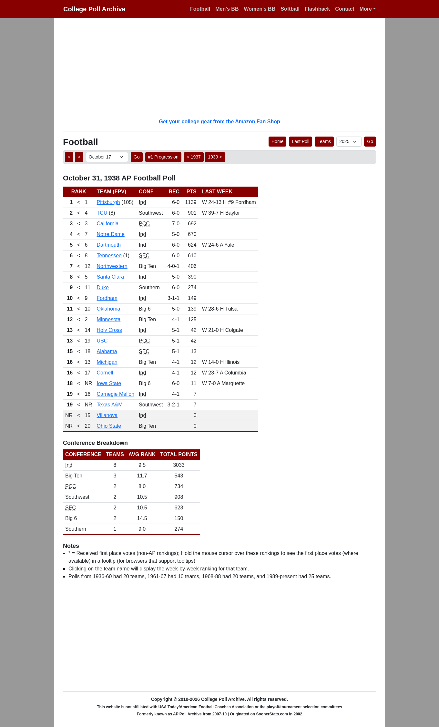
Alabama (107, 351)
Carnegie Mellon (116, 394)
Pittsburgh (108, 202)
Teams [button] (324, 141)
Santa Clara (110, 277)
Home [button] (277, 141)
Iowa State (109, 383)
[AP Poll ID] (349, 142)
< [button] (69, 156)
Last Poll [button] (300, 141)
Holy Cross (109, 330)
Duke (103, 287)
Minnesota (109, 319)
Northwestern (112, 266)
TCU (102, 213)
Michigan (107, 362)
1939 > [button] (215, 156)
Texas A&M (110, 404)
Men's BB (227, 9)
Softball (290, 9)
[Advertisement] (223, 68)
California (108, 223)
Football (200, 9)
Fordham (107, 298)
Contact (344, 9)
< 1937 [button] (194, 156)
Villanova (107, 415)
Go (370, 141)
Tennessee (109, 255)
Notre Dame (111, 234)
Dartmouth (109, 245)
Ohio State (109, 426)
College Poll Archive (94, 9)
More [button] (366, 9)
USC (102, 340)
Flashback (317, 9)
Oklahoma (108, 309)
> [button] (79, 156)
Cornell (105, 372)
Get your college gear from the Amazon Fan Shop (219, 121)
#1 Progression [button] (163, 156)
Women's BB (259, 9)
